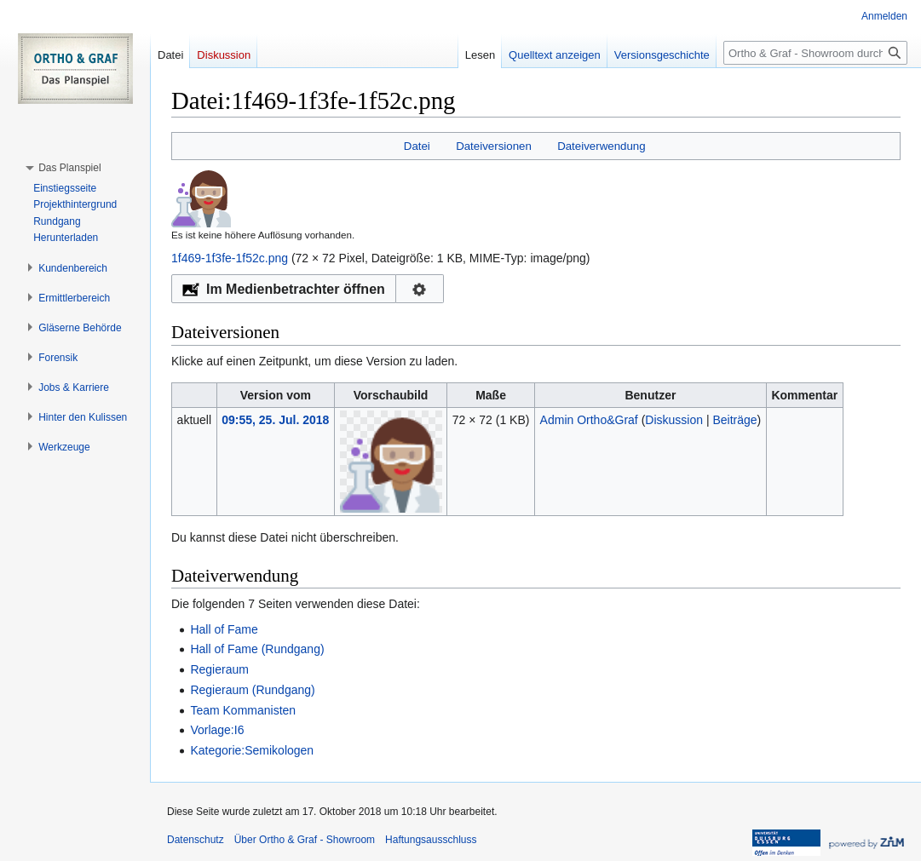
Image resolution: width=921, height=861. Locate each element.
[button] (69, 168)
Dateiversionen (494, 146)
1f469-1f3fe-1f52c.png (229, 258)
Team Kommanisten (243, 710)
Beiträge (734, 420)
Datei (417, 146)
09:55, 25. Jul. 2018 (275, 420)
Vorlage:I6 (217, 730)
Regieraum (219, 669)
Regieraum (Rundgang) (252, 690)
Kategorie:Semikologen (252, 750)
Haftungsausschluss (430, 840)
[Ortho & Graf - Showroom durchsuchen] (815, 53)
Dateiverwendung (601, 146)
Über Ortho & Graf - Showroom (304, 840)
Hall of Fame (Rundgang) (257, 649)
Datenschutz (195, 840)
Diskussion (674, 420)
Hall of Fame (223, 629)
